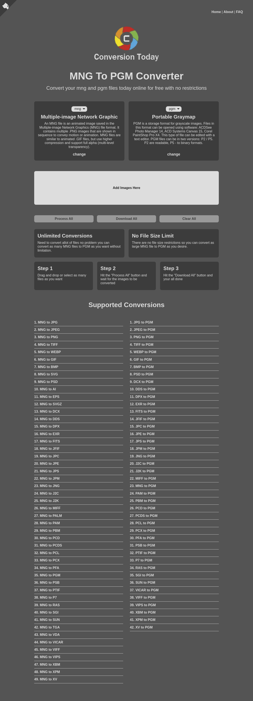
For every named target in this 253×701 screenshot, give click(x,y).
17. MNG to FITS (47, 441)
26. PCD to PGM (142, 508)
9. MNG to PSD (46, 382)
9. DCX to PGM (141, 382)
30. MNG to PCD (47, 538)
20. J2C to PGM (142, 463)
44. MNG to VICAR (48, 642)
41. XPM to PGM (142, 620)
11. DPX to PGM (142, 397)
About (228, 12)
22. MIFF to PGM (143, 478)
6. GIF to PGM (141, 359)
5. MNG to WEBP (47, 352)
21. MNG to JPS (46, 471)
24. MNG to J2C (46, 493)
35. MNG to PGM (47, 575)
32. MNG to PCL (46, 553)
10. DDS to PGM (142, 389)
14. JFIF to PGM (142, 419)
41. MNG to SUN (47, 620)
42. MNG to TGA (47, 627)
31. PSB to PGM (142, 545)
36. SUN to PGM (142, 582)
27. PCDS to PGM (144, 515)
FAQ (239, 12)
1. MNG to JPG (45, 322)
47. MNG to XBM (47, 664)
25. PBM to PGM (143, 501)
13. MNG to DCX (47, 411)
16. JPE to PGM (142, 434)
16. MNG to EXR (47, 434)
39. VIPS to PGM (143, 605)
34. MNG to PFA (46, 568)
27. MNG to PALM (48, 515)
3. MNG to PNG (46, 337)
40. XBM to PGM (143, 612)
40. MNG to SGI (46, 612)
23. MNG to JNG (47, 486)
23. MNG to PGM (143, 486)
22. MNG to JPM (47, 478)
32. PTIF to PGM (142, 553)
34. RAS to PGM (142, 568)
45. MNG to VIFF (47, 649)
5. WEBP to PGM (143, 352)
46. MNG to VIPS (47, 657)
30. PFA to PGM (142, 538)
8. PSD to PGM (141, 374)
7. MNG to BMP (46, 367)
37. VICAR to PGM (144, 590)
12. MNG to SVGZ (48, 404)
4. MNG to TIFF (46, 344)
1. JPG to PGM (141, 322)
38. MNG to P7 (45, 597)
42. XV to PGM (141, 627)
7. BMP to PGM (142, 367)
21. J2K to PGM (142, 471)
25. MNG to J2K (46, 501)
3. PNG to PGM (142, 337)
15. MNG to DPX (47, 426)
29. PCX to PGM (142, 530)
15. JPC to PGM (142, 426)
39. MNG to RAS (47, 605)
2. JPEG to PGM (142, 329)
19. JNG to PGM (142, 456)
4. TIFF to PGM (141, 344)
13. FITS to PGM (142, 411)
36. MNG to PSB (47, 582)
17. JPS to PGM (142, 441)
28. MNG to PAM (47, 523)
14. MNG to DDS (47, 419)
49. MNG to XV (45, 679)
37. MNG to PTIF (47, 590)
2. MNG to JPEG (47, 329)
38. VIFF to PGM (142, 597)
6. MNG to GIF (45, 359)
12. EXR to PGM (142, 404)
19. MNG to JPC (46, 456)
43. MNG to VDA (47, 634)
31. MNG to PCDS (48, 545)
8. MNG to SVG (46, 374)
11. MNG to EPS (46, 397)
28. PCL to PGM (142, 523)
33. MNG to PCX (47, 560)
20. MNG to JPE (46, 463)
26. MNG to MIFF (47, 508)
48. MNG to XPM (47, 672)
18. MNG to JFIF (47, 448)
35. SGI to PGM (142, 575)
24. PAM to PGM (142, 493)
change (79, 154)
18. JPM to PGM (142, 448)
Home (216, 12)
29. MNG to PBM (47, 530)
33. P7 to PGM (141, 560)
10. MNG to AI (45, 389)
